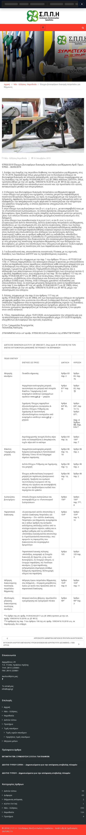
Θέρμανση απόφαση (13, 799)
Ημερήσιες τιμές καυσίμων (18, 737)
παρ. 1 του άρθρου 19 (51, 259)
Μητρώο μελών (11, 741)
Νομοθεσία (22, 158)
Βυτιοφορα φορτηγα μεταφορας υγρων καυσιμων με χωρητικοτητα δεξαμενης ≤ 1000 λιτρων (38, 644)
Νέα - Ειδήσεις (10, 158)
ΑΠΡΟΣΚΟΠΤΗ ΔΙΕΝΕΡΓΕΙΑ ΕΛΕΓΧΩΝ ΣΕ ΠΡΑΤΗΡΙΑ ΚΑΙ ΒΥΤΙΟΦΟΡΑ (58, 638)
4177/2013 (73, 259)
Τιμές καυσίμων (11, 728)
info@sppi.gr (7, 689)
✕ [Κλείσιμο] (82, 4)
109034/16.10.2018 (44, 181)
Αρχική (7, 707)
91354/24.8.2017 (37, 179)
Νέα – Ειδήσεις (10, 711)
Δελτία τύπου (10, 720)
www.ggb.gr (35, 396)
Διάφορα (8, 795)
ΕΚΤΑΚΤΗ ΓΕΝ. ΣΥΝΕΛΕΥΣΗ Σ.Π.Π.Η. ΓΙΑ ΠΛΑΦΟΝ (25, 756)
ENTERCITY (7, 831)
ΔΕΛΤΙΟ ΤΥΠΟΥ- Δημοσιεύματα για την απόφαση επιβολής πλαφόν (36, 773)
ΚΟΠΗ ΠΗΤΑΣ (10, 803)
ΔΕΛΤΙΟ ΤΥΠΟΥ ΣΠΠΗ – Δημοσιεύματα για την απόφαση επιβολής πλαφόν (39, 764)
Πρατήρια (8, 724)
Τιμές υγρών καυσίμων (16, 732)
